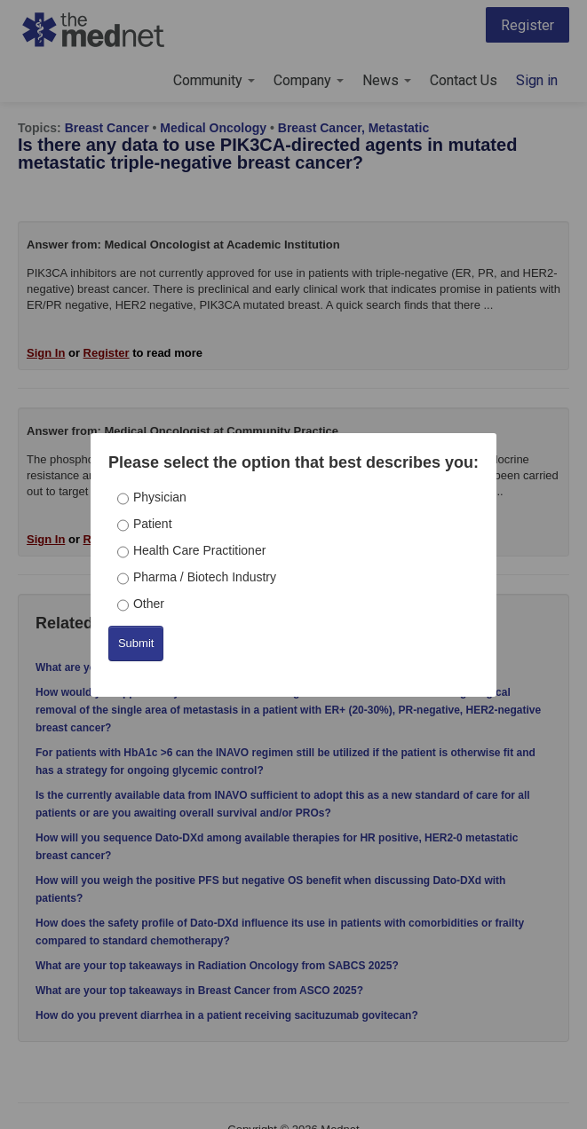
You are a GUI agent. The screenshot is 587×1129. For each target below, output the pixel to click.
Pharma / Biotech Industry (204, 577)
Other (148, 603)
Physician (159, 497)
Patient (152, 524)
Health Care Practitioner (199, 550)
